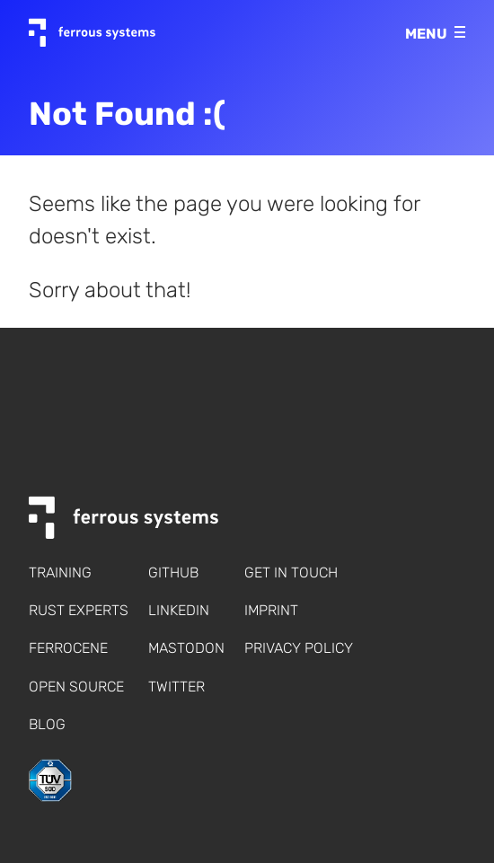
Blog (47, 724)
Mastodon (186, 647)
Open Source (76, 686)
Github (173, 572)
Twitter (176, 686)
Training (60, 572)
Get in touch (291, 572)
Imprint (271, 610)
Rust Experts (78, 610)
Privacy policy (298, 647)
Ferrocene (68, 647)
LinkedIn (178, 610)
